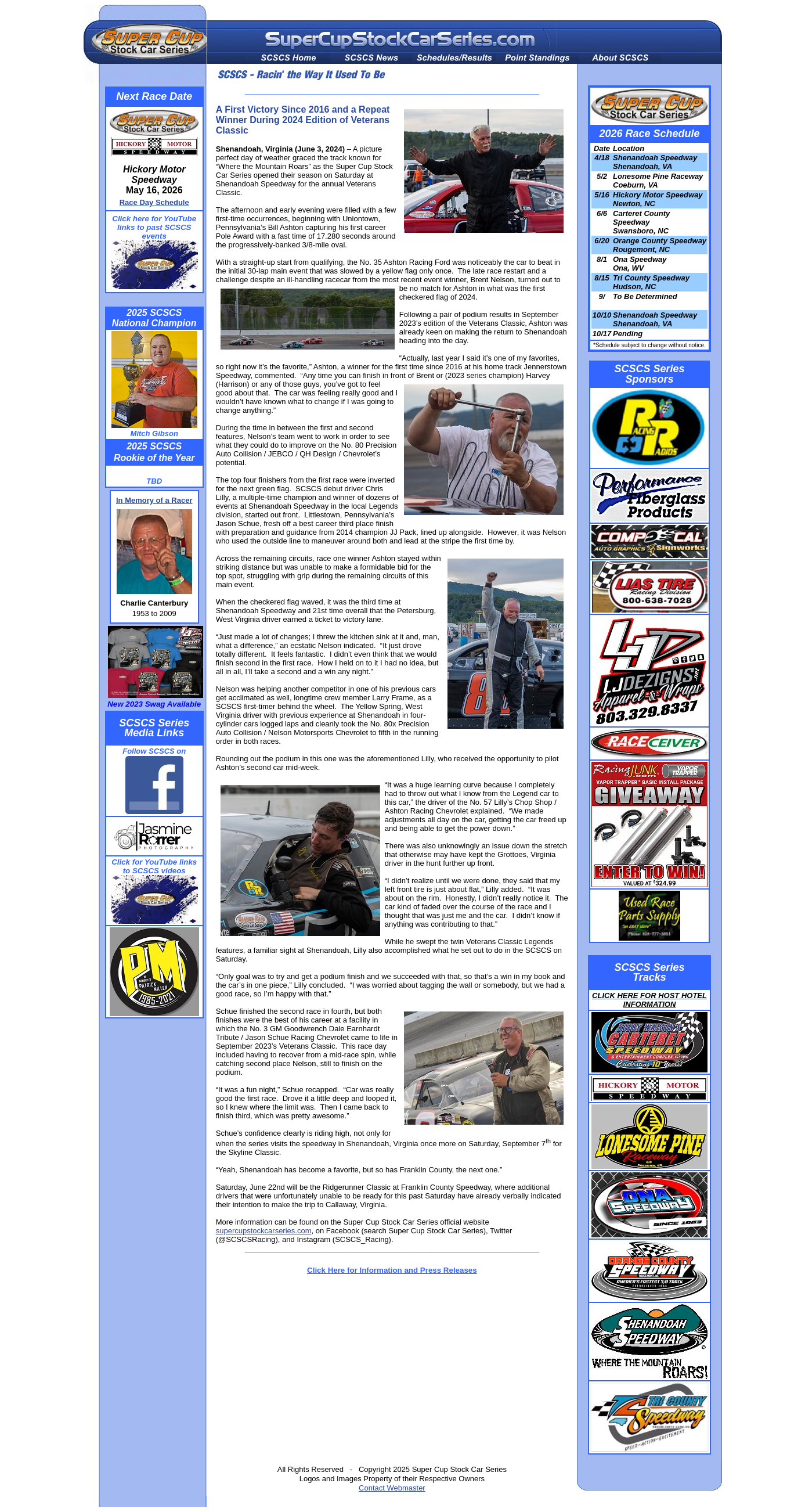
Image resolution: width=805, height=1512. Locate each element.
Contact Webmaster (392, 1488)
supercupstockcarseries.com (264, 1230)
